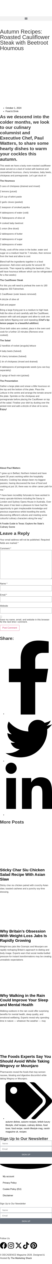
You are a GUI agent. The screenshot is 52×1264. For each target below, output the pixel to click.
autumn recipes (28, 1122)
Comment (5, 548)
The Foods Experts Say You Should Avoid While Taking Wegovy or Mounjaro (25, 1061)
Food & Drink (12, 111)
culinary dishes (34, 1125)
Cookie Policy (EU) (12, 1189)
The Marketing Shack (21, 1258)
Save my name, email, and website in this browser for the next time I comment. (24, 621)
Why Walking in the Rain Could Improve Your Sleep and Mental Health (24, 1000)
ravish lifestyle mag (33, 1128)
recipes (23, 1132)
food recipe (17, 1128)
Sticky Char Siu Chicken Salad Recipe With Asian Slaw (22, 874)
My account (8, 1176)
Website (4, 606)
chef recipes (20, 1125)
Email (3, 595)
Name (3, 584)
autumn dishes (13, 1122)
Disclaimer (8, 1195)
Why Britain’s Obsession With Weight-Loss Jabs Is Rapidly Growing (23, 936)
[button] (26, 18)
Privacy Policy (10, 1183)
